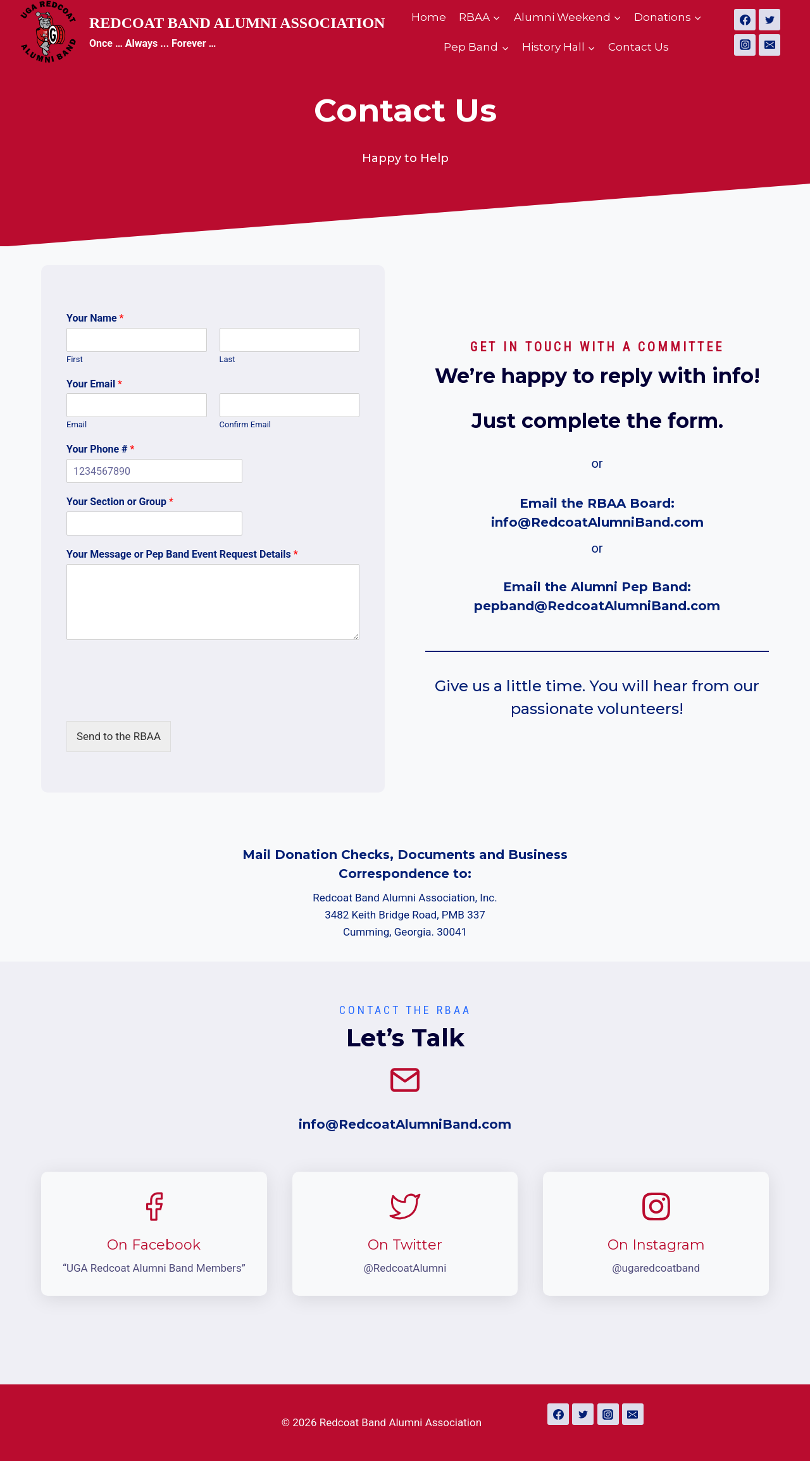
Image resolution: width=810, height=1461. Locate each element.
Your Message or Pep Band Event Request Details (182, 554)
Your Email (94, 384)
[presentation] (162, 700)
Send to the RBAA (119, 736)
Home (428, 17)
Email (76, 424)
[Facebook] (745, 19)
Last (227, 359)
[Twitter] (769, 19)
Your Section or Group (119, 502)
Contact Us (638, 47)
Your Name (94, 318)
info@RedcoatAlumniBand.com (597, 522)
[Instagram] (745, 45)
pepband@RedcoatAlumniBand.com (597, 605)
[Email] (769, 45)
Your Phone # (100, 449)
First (74, 359)
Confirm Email (245, 424)
